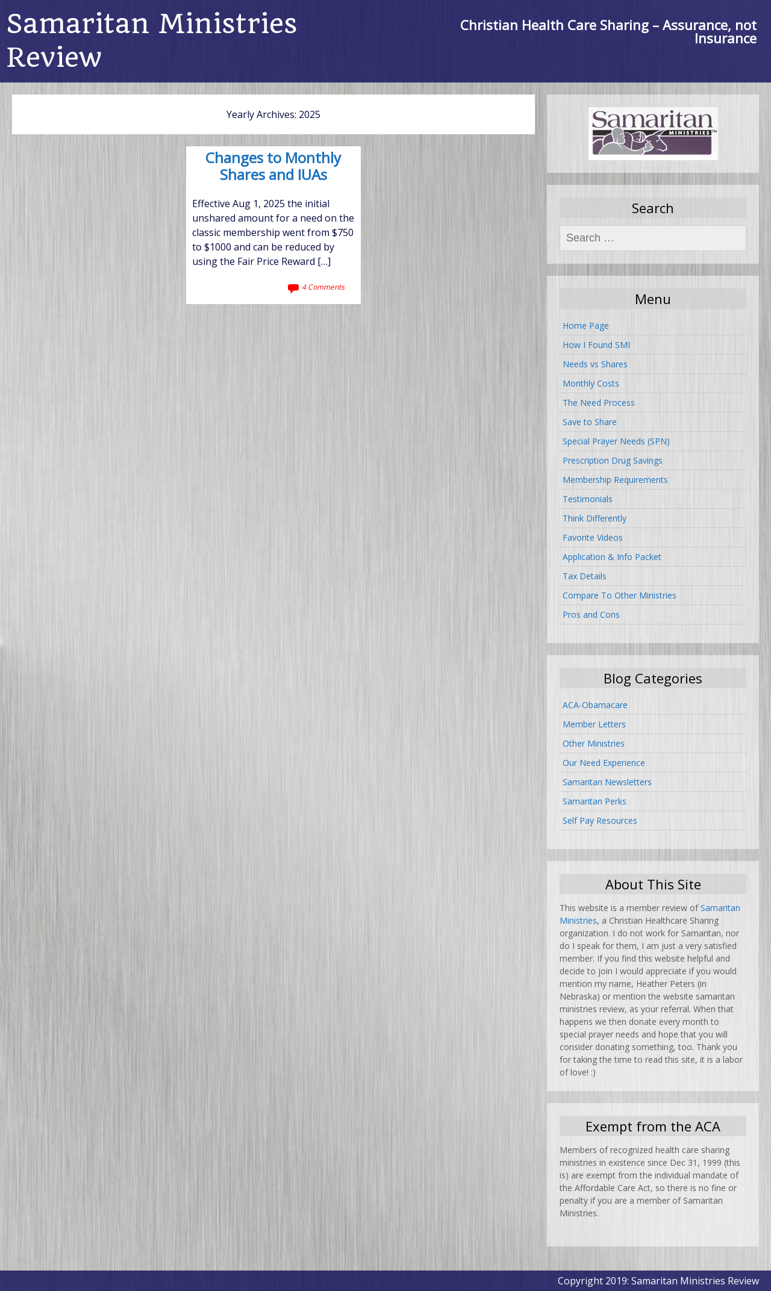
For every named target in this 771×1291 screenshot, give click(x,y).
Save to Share (590, 422)
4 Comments (323, 287)
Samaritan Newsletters (607, 782)
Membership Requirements (615, 479)
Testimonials (588, 499)
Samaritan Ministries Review (152, 40)
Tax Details (585, 576)
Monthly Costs (591, 383)
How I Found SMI (596, 344)
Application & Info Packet (612, 556)
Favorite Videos (593, 537)
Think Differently (594, 518)
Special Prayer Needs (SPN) (616, 441)
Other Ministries (594, 743)
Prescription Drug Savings (613, 460)
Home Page (586, 325)
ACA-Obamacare (595, 705)
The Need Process (599, 402)
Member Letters (594, 724)
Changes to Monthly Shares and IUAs (273, 167)
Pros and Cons (591, 614)
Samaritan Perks (594, 801)
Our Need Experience (604, 762)
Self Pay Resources (600, 820)
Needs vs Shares (595, 364)
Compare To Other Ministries (619, 595)
